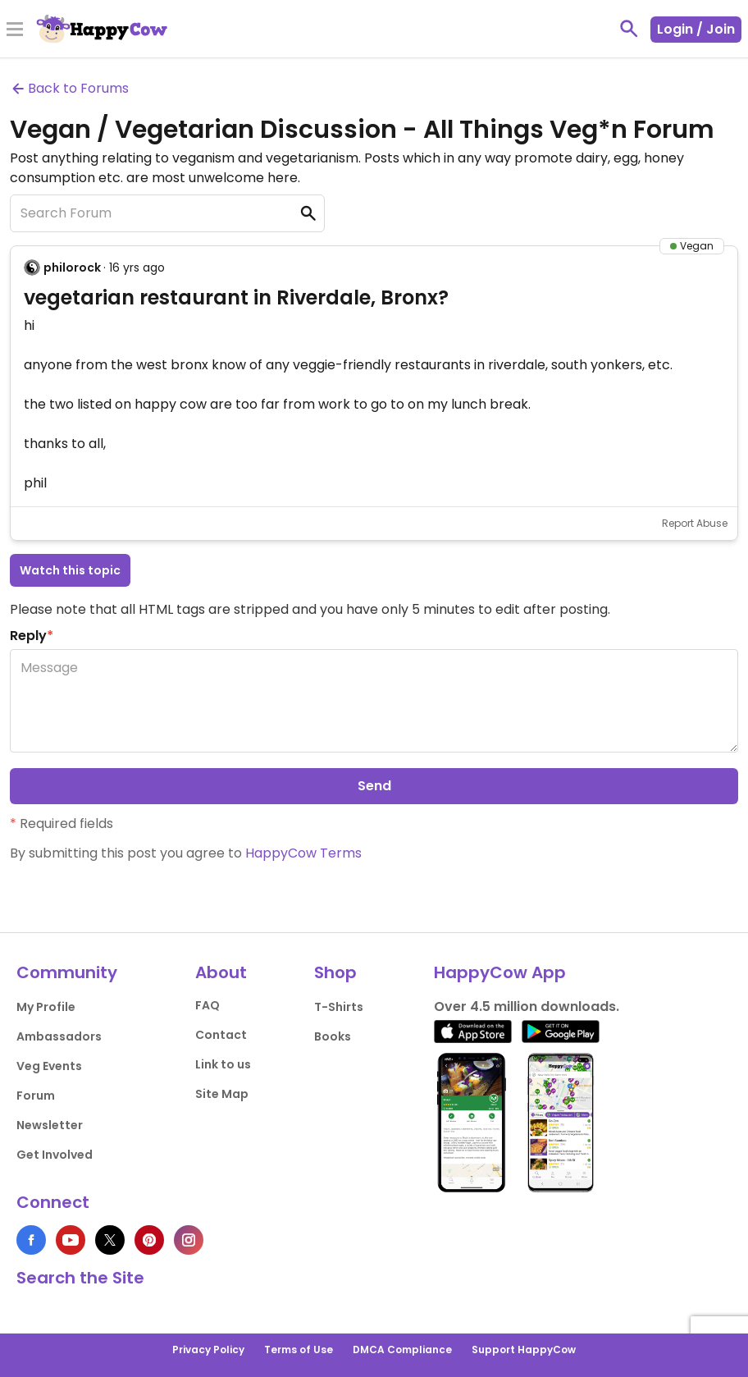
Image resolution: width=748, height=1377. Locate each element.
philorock (72, 267)
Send (374, 785)
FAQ (207, 1005)
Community (66, 972)
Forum (35, 1095)
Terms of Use (298, 1349)
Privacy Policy (208, 1349)
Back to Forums (69, 88)
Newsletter (49, 1125)
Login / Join (696, 29)
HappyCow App (500, 972)
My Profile (45, 1007)
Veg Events (49, 1066)
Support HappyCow (524, 1349)
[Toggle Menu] (14, 30)
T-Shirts (338, 1007)
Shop (335, 972)
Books (332, 1036)
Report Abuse (694, 523)
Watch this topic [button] (70, 570)
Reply (31, 635)
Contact (221, 1035)
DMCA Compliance (402, 1349)
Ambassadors (59, 1036)
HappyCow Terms (303, 853)
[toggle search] (629, 28)
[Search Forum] (167, 213)
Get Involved (54, 1154)
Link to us (223, 1064)
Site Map (222, 1094)
